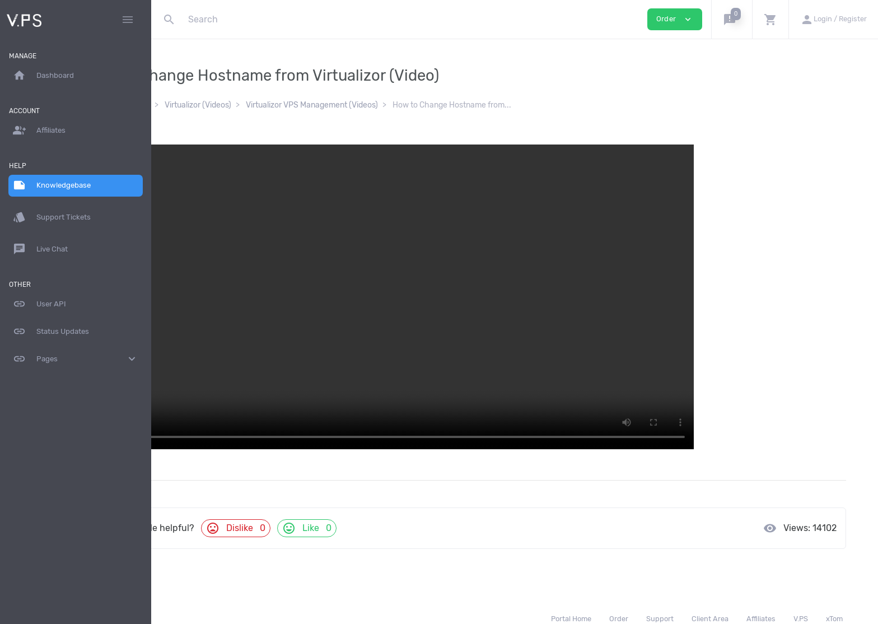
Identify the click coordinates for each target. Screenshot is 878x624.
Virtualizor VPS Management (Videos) (390, 105)
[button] (731, 19)
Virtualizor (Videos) (275, 105)
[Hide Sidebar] (127, 19)
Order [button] (674, 19)
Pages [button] (75, 359)
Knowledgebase (199, 105)
